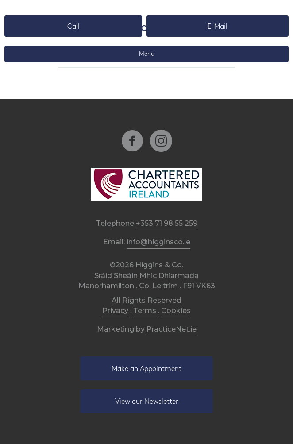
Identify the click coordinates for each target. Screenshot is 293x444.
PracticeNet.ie (171, 329)
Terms (144, 310)
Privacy (115, 310)
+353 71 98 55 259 (166, 223)
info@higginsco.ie (158, 242)
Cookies (176, 310)
